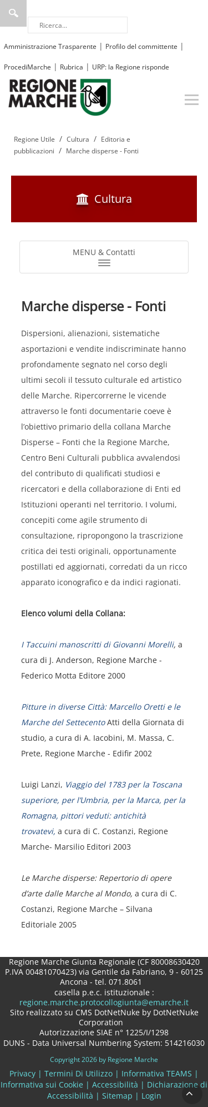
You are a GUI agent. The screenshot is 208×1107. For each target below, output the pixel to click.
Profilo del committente (141, 46)
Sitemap (117, 1095)
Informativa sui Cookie (42, 1084)
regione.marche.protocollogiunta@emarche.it (104, 1002)
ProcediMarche (27, 67)
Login (151, 1095)
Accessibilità (115, 1084)
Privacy (22, 1073)
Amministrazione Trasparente (50, 46)
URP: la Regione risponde (130, 67)
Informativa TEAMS (156, 1073)
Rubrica (71, 67)
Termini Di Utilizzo (78, 1073)
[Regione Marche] (59, 96)
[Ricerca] (78, 25)
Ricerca (13, 13)
